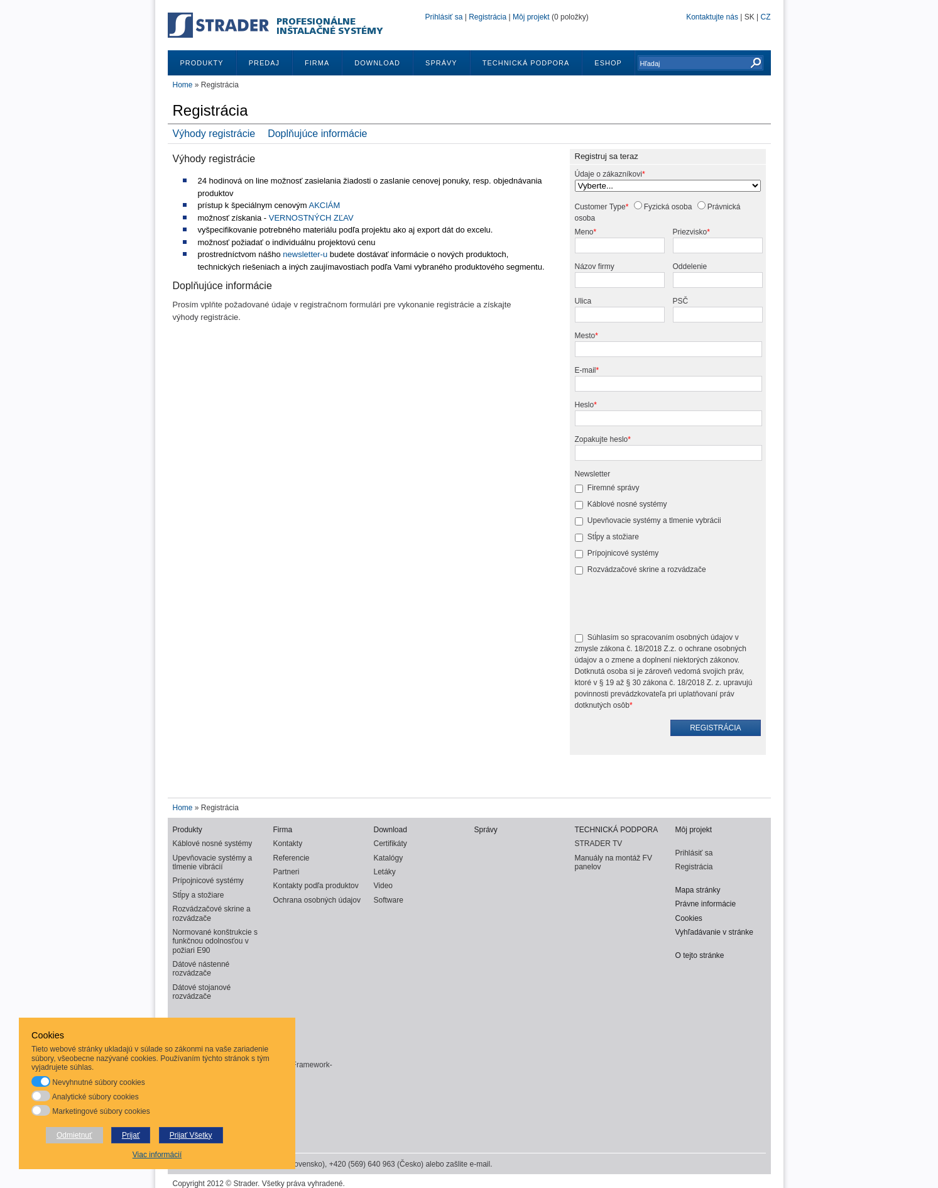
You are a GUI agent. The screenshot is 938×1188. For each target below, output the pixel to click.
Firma (317, 62)
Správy (441, 62)
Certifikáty (390, 843)
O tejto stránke (699, 955)
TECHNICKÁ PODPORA (526, 62)
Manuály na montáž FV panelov (613, 862)
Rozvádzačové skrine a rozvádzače (646, 569)
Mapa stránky (698, 890)
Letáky (385, 871)
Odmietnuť (74, 1135)
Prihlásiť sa (444, 17)
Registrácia (487, 17)
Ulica (583, 301)
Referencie (291, 858)
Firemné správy (613, 487)
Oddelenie (690, 266)
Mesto (585, 335)
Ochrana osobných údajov (317, 900)
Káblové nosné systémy (627, 504)
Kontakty (288, 843)
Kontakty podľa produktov (316, 885)
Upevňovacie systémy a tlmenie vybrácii (654, 520)
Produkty (202, 62)
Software (388, 900)
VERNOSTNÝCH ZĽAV (311, 218)
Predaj (264, 62)
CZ (766, 17)
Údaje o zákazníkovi (608, 174)
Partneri (286, 871)
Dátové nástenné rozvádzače (201, 968)
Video (383, 885)
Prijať (131, 1135)
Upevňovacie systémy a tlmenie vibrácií (213, 862)
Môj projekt (531, 17)
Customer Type (600, 206)
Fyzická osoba (668, 206)
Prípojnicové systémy (622, 553)
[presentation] (670, 604)
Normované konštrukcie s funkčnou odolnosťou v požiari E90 (215, 941)
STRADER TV (599, 843)
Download (377, 62)
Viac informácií (157, 1154)
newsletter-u (305, 254)
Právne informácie (705, 903)
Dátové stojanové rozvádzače (202, 992)
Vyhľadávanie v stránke (714, 932)
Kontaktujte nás (712, 17)
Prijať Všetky (191, 1135)
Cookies (688, 918)
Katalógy (388, 858)
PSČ (681, 301)
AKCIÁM (325, 205)
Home (183, 84)
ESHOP (608, 62)
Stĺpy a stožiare (613, 536)
